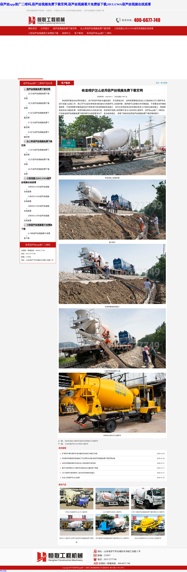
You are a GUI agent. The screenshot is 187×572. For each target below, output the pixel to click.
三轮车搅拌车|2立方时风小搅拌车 (76, 444)
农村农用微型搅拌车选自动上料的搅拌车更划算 (79, 463)
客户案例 (78, 33)
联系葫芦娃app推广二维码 (99, 33)
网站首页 (32, 28)
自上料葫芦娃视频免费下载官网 (95, 28)
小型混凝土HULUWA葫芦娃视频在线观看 (133, 28)
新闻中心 (66, 33)
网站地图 (3, 571)
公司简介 (45, 28)
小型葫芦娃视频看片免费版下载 (43, 33)
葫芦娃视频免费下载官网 (65, 28)
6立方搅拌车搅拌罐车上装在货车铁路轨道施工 (78, 473)
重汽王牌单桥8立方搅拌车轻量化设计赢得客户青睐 (80, 468)
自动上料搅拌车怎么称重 (71, 478)
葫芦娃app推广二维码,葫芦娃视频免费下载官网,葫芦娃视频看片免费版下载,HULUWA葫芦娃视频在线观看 (75, 4)
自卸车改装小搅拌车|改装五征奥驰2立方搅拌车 (81, 441)
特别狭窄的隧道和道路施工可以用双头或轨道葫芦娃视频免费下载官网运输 (88, 458)
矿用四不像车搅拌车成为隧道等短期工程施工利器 (79, 453)
